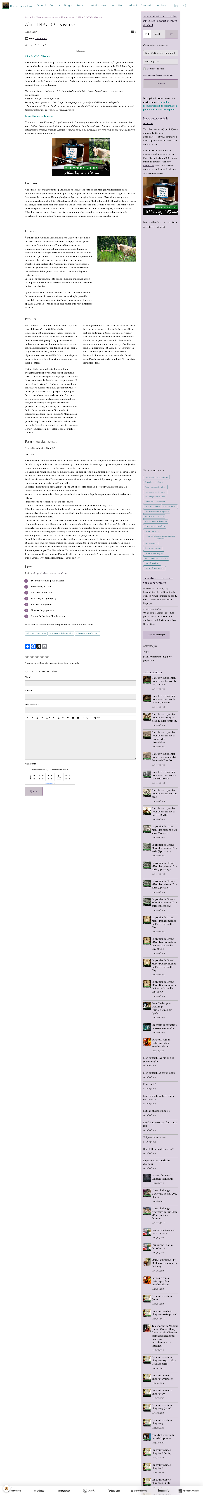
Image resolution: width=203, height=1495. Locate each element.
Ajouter (34, 791)
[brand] (17, 5)
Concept (55, 5)
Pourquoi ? (149, 1085)
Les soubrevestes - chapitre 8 (162, 1467)
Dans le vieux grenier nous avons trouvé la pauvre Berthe (164, 813)
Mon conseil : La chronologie (159, 1074)
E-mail (28, 690)
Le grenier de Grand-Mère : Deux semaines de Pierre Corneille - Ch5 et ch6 (164, 988)
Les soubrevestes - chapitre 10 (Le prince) (165, 1314)
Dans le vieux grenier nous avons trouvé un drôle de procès (164, 776)
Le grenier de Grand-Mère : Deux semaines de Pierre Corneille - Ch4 (164, 966)
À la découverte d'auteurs (87, 633)
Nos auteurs (67, 17)
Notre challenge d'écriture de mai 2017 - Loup (165, 1195)
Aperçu (95, 718)
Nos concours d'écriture (155, 492)
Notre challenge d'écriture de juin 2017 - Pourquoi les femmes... (165, 1214)
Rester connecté (155, 69)
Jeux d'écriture (151, 544)
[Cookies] (6, 1488)
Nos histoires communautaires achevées (160, 538)
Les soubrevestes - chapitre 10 (162, 1393)
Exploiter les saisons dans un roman (163, 1233)
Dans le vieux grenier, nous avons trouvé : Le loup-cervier (164, 682)
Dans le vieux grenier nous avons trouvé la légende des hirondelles (164, 738)
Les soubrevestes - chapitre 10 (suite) (162, 1378)
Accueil (41, 5)
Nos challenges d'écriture (156, 559)
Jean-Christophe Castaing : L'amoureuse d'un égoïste (162, 1009)
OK (171, 34)
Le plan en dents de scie (156, 1112)
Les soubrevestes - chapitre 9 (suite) (162, 1408)
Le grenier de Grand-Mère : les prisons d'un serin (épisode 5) (164, 904)
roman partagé (151, 532)
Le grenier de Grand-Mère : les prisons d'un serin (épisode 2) (164, 849)
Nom (27, 677)
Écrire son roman (153, 549)
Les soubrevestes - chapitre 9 (162, 1423)
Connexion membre (153, 5)
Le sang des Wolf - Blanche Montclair (162, 1178)
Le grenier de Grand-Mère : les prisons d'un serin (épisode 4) (164, 885)
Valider (161, 84)
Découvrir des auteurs (36, 633)
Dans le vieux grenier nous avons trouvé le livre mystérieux (164, 700)
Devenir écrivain (152, 564)
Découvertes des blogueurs (157, 512)
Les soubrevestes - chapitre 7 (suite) (162, 1482)
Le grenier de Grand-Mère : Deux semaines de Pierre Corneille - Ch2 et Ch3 (164, 945)
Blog (67, 5)
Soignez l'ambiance (154, 1138)
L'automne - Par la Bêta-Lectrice (162, 1248)
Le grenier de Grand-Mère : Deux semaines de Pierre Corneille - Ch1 (164, 923)
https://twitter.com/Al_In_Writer (51, 573)
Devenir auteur (169, 507)
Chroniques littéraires (155, 502)
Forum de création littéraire (94, 5)
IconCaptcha (49, 783)
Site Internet (31, 704)
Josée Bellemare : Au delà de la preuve (163, 1438)
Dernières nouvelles (47, 17)
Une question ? (127, 5)
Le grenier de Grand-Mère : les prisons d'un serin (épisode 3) (164, 867)
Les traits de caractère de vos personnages (164, 1027)
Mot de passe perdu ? (166, 75)
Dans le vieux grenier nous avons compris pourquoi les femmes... (165, 719)
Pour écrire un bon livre (155, 487)
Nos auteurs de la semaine (61, 633)
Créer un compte (149, 75)
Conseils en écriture (154, 482)
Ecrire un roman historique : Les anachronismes (161, 1044)
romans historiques (154, 554)
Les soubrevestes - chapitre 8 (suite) (162, 1453)
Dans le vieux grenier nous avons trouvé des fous (164, 795)
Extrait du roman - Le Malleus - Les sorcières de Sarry (164, 1264)
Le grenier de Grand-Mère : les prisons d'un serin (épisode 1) (164, 831)
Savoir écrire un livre (154, 517)
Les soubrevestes (152, 507)
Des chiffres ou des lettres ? (158, 1150)
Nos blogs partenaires (155, 497)
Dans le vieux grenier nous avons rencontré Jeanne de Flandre (164, 758)
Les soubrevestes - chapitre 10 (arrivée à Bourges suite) (164, 1362)
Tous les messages (156, 635)
